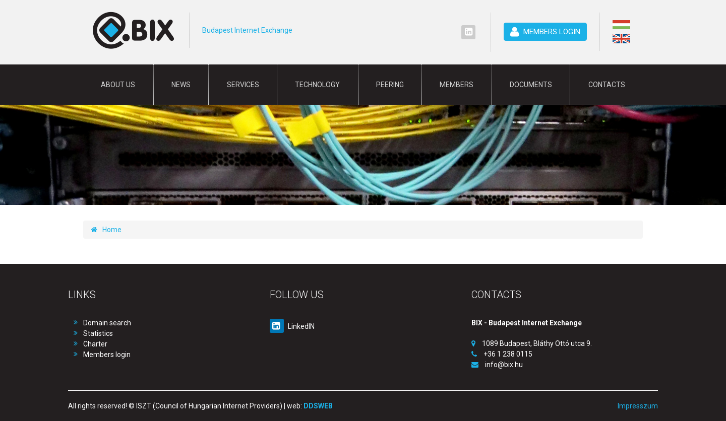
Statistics (98, 333)
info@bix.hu (504, 365)
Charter (95, 344)
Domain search (107, 323)
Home (106, 230)
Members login (107, 354)
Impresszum (638, 406)
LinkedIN (292, 326)
